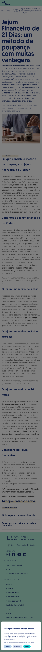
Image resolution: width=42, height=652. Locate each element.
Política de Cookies (13, 642)
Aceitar (27, 646)
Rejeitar (8, 646)
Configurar (17, 646)
